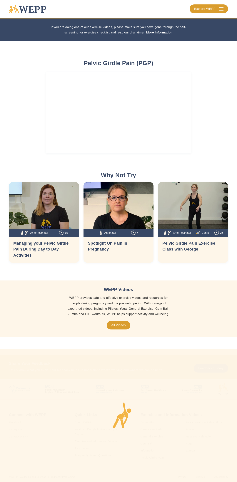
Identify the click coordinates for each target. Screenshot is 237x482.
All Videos (118, 325)
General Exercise (151, 436)
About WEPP (83, 422)
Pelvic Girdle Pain (152, 457)
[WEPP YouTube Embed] (118, 112)
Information (147, 450)
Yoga (189, 443)
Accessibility (221, 477)
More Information (159, 32)
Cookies (200, 477)
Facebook (15, 422)
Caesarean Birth (151, 429)
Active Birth (147, 422)
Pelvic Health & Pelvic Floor (204, 422)
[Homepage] (27, 9)
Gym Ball (146, 443)
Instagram (15, 429)
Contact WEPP (19, 436)
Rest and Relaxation (199, 436)
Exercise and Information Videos (96, 441)
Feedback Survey (210, 368)
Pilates (190, 429)
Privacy (182, 477)
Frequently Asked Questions (93, 455)
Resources (82, 448)
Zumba (190, 450)
